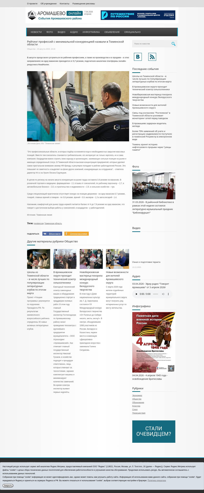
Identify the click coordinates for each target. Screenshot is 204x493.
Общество (31, 49)
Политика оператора (157, 480)
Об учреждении (49, 3)
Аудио (74, 32)
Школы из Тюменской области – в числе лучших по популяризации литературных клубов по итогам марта (38, 283)
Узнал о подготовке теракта (146, 262)
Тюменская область (53, 223)
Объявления (111, 32)
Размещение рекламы (84, 3)
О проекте (32, 3)
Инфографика (91, 32)
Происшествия (138, 413)
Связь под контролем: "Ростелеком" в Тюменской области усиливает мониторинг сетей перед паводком (151, 115)
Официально (132, 32)
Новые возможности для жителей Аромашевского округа (149, 106)
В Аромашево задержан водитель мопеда (149, 124)
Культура (136, 406)
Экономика (137, 395)
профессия (39, 223)
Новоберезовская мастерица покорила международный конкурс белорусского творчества (152, 97)
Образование (138, 402)
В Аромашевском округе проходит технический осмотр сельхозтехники (151, 88)
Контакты (64, 3)
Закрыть (8, 485)
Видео (61, 32)
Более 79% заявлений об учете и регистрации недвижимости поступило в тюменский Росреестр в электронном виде (152, 135)
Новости (36, 32)
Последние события (145, 69)
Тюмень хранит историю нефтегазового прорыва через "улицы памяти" (151, 147)
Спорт (135, 409)
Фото (49, 32)
